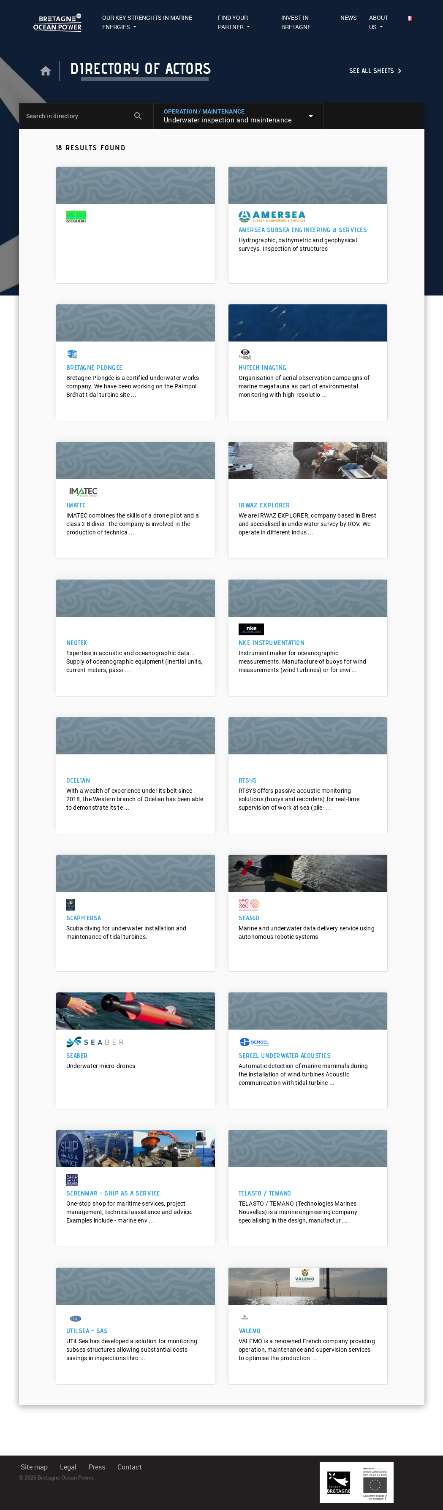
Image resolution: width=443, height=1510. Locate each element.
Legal (68, 1467)
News (348, 18)
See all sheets (377, 71)
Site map (34, 1467)
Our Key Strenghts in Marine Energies (147, 22)
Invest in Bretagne (296, 22)
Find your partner (233, 22)
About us (378, 22)
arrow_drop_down (311, 116)
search (138, 116)
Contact (129, 1467)
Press (97, 1467)
